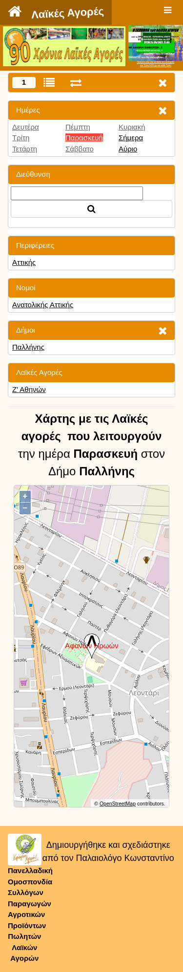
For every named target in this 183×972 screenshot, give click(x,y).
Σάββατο (79, 149)
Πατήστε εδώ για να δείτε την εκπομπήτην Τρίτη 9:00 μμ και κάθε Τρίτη (155, 64)
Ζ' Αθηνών (29, 389)
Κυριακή (132, 127)
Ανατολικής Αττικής (42, 304)
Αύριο (128, 149)
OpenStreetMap (118, 803)
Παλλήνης (28, 347)
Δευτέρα (25, 127)
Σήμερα (131, 137)
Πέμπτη (77, 127)
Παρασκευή (84, 137)
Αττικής (24, 262)
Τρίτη (20, 137)
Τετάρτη (24, 149)
